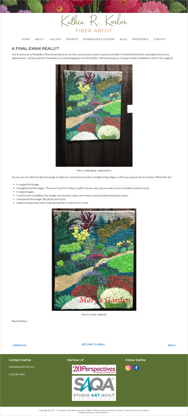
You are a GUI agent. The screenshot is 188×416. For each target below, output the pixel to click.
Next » (172, 345)
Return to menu (93, 344)
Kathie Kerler (94, 22)
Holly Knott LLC (102, 412)
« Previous (19, 345)
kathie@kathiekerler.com (21, 366)
